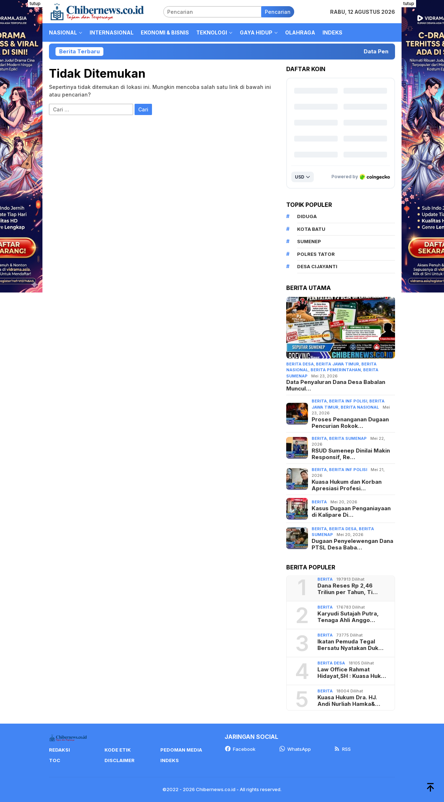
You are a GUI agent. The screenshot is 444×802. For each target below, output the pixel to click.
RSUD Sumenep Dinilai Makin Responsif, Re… (351, 454)
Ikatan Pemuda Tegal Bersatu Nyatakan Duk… (350, 644)
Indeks (169, 760)
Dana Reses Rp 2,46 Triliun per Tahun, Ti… (347, 589)
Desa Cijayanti (317, 266)
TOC (54, 760)
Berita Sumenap (348, 438)
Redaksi (59, 750)
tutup (35, 3)
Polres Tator (316, 254)
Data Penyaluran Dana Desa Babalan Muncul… (335, 385)
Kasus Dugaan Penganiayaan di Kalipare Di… (351, 511)
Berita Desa (300, 364)
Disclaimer (119, 760)
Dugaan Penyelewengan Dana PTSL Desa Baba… (352, 544)
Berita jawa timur (337, 364)
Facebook (240, 749)
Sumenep (309, 241)
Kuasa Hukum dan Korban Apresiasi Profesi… (347, 485)
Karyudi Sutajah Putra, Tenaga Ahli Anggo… (348, 616)
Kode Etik (117, 750)
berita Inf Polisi (348, 401)
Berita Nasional (360, 407)
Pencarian (278, 12)
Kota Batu (311, 229)
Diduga (307, 216)
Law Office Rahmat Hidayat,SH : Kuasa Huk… (351, 672)
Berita (319, 401)
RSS (342, 749)
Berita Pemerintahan (336, 369)
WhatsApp (295, 749)
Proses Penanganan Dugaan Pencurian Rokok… (350, 422)
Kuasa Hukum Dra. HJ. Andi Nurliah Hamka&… (348, 700)
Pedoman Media (181, 750)
